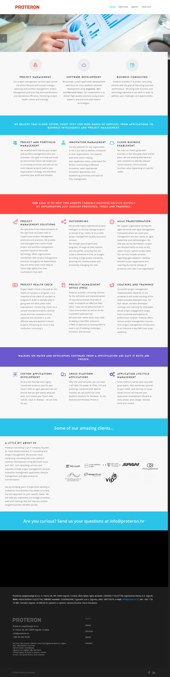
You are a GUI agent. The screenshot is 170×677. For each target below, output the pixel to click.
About (135, 7)
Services (123, 7)
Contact (146, 7)
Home (113, 7)
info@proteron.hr (130, 599)
